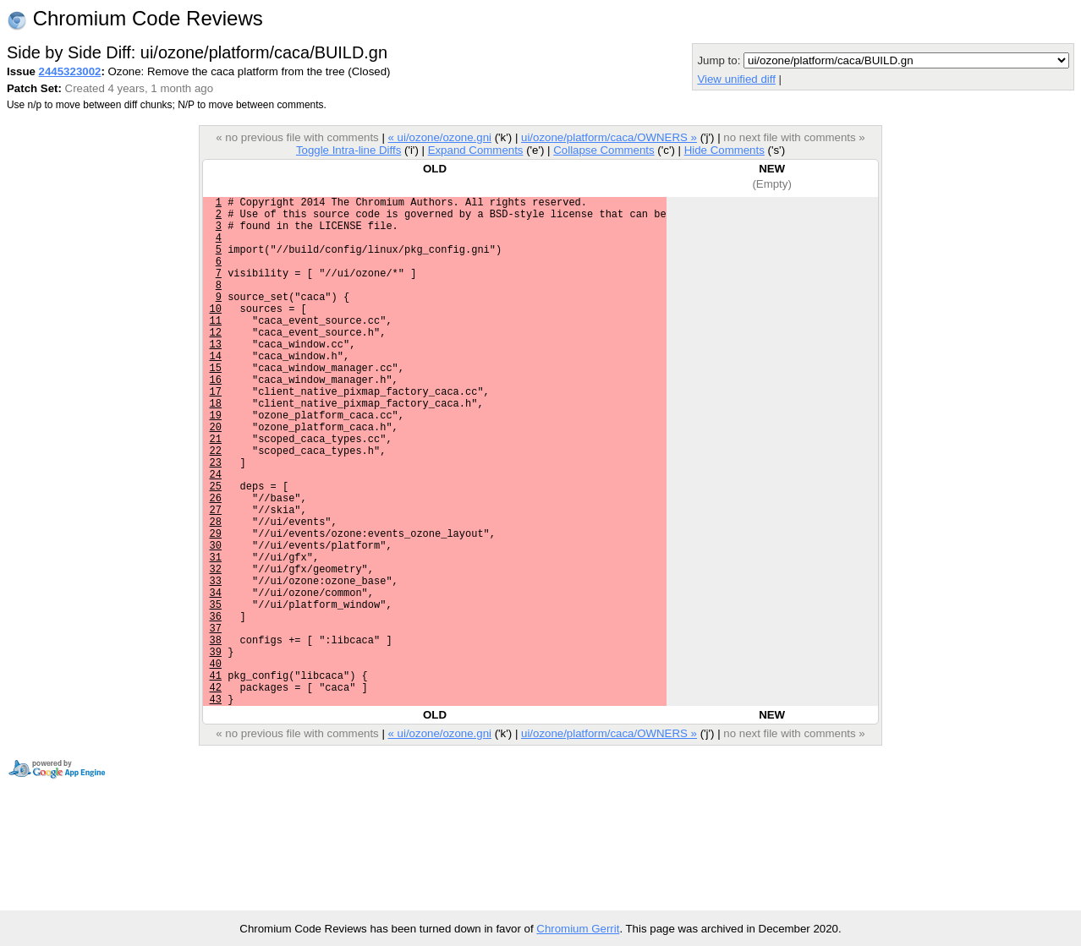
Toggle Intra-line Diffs (348, 150)
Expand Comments (476, 150)
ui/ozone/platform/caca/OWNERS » (609, 137)
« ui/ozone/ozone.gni (439, 137)
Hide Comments (724, 150)
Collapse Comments (603, 150)
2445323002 (70, 71)
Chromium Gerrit (577, 928)
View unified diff (736, 79)
